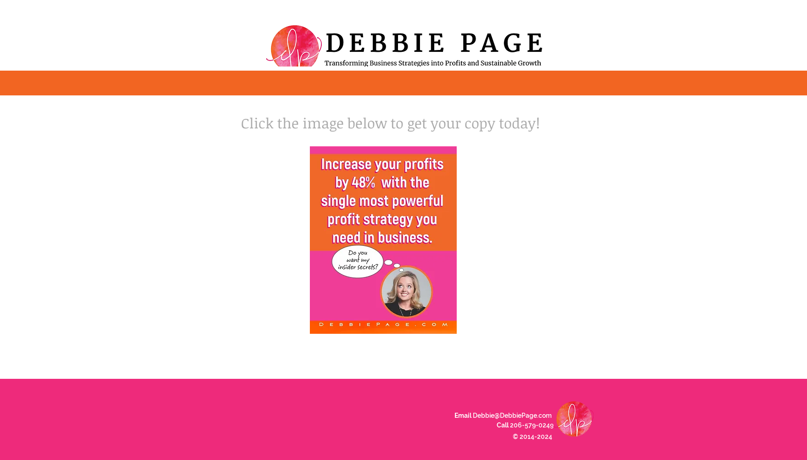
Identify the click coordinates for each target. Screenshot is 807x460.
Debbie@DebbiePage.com (512, 415)
